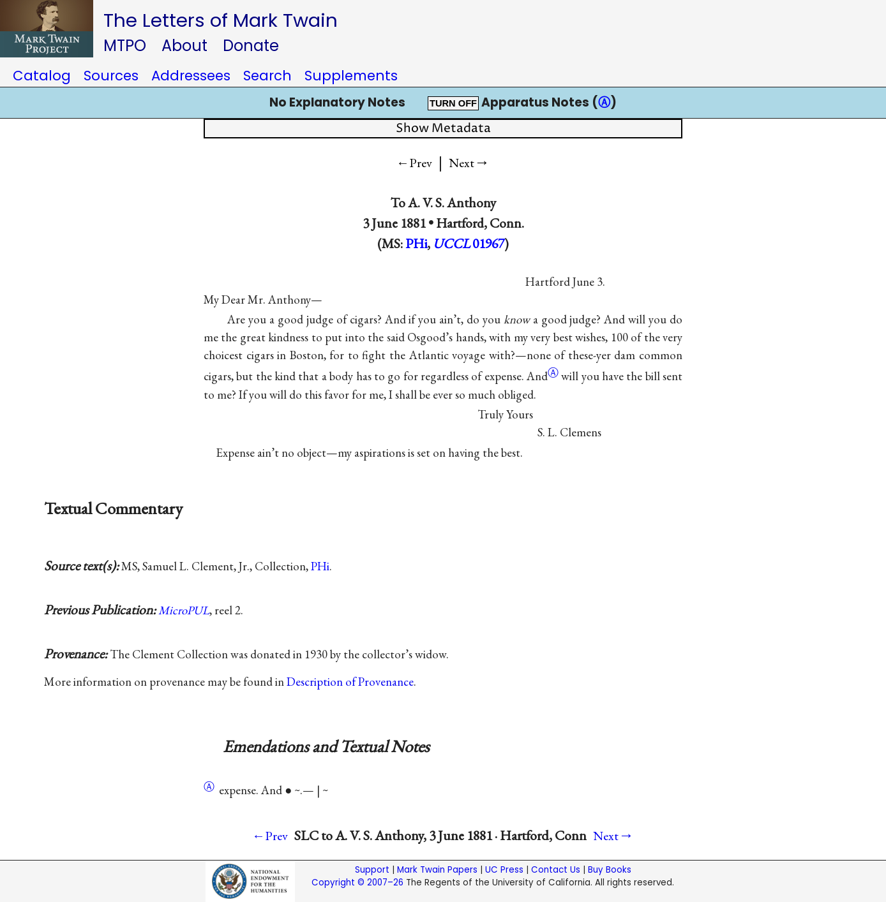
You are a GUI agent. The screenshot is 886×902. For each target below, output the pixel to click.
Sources (111, 75)
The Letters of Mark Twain (220, 20)
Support (372, 870)
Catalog (42, 75)
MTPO (124, 45)
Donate (251, 45)
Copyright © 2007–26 (357, 882)
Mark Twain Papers (437, 870)
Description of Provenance (350, 682)
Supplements (351, 75)
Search (267, 75)
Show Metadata (443, 129)
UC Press (504, 870)
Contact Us (555, 870)
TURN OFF (453, 103)
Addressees (190, 75)
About (184, 45)
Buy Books (609, 870)
